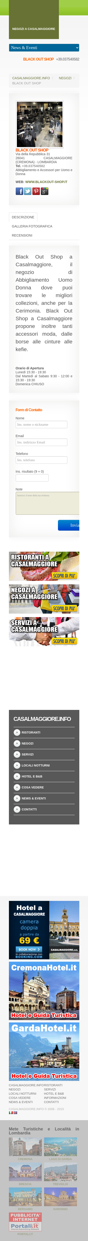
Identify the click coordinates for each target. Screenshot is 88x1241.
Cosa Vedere (33, 787)
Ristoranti (31, 732)
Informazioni (55, 1098)
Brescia (25, 1184)
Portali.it (25, 1234)
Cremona (25, 1159)
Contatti (29, 809)
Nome (20, 418)
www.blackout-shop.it (46, 182)
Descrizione (23, 217)
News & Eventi (34, 798)
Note (19, 489)
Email (20, 436)
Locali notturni (36, 765)
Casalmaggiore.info (31, 78)
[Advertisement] (44, 676)
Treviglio (60, 1184)
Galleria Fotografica (32, 226)
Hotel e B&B (32, 776)
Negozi (65, 78)
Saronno (60, 1209)
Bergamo (25, 1209)
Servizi (28, 754)
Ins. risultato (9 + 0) (30, 471)
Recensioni (22, 235)
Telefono (22, 454)
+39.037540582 (67, 59)
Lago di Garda (60, 1159)
